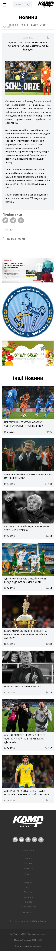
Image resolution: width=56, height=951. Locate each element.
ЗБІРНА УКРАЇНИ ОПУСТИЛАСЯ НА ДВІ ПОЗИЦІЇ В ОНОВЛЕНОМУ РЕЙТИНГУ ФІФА (26, 792)
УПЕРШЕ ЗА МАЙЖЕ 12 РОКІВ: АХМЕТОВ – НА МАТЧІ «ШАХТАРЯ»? (28, 476)
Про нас (28, 863)
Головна (14, 24)
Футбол (28, 882)
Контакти (28, 868)
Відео (34, 24)
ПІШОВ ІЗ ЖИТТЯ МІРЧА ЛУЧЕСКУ (22, 686)
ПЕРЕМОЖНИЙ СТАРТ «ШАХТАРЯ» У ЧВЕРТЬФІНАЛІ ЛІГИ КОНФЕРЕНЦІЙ (23, 424)
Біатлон (28, 892)
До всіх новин (16, 238)
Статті (43, 24)
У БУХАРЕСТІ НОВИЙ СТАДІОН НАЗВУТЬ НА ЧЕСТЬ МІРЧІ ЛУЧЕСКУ (27, 528)
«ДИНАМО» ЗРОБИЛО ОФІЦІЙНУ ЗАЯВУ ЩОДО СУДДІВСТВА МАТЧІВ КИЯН (25, 580)
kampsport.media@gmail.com (30, 921)
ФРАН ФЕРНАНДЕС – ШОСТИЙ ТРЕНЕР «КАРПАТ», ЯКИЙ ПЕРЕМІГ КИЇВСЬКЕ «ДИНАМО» (24, 738)
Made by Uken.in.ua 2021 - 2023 (28, 940)
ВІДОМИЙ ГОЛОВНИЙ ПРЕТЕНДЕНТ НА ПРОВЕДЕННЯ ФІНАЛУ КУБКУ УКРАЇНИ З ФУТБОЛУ (25, 634)
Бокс (28, 887)
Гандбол (28, 901)
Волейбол (28, 896)
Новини (24, 24)
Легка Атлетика (28, 906)
